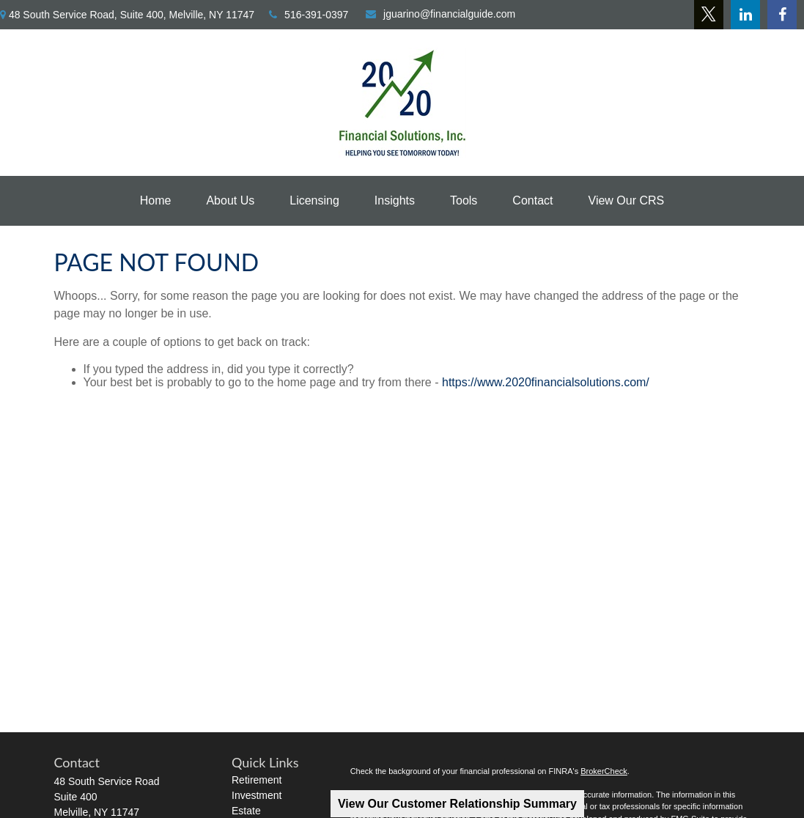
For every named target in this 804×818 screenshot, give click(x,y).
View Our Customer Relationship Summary (457, 803)
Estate (246, 811)
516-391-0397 (308, 15)
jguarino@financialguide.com (440, 14)
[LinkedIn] (745, 14)
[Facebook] (782, 14)
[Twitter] (708, 14)
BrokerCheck (603, 771)
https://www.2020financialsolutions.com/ (545, 382)
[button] (155, 201)
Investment (256, 795)
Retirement (256, 780)
